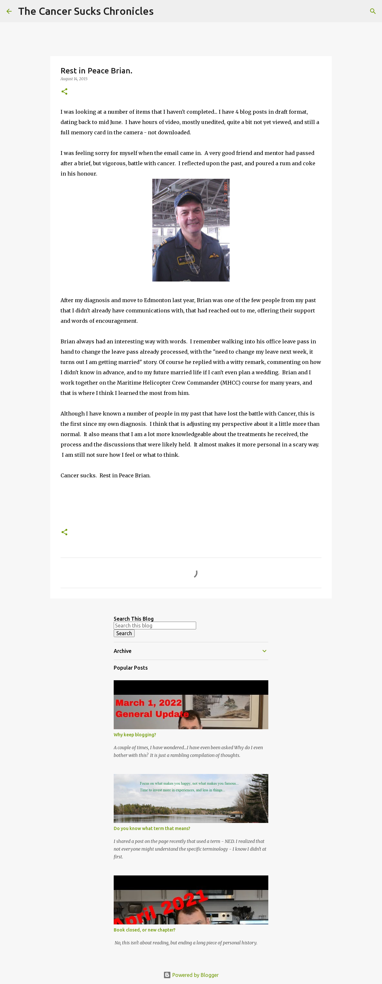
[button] (64, 92)
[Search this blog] (155, 625)
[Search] (163, 11)
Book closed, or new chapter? (145, 929)
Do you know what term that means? (152, 828)
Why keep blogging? (135, 734)
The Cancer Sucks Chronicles (86, 11)
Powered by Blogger (191, 975)
